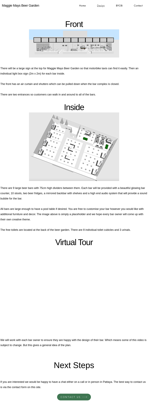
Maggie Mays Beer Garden (20, 5)
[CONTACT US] (74, 397)
